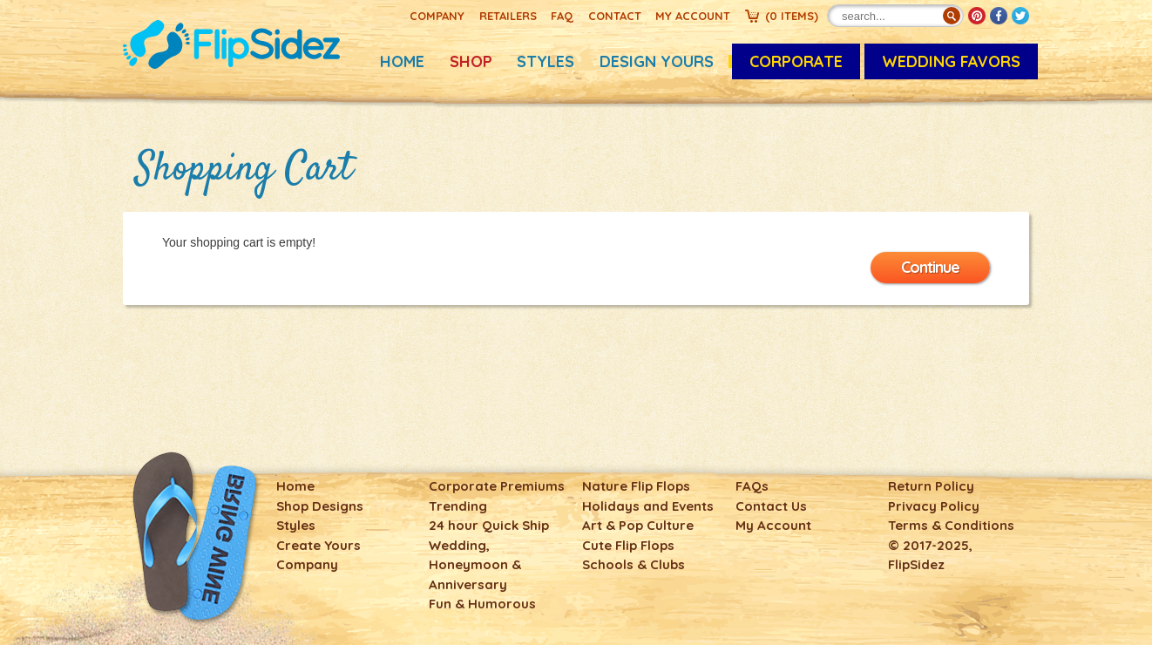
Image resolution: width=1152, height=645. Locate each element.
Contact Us (771, 506)
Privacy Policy (933, 506)
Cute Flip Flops (628, 545)
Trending (458, 506)
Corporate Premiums (497, 486)
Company (437, 16)
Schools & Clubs (633, 564)
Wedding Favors (951, 61)
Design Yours (657, 61)
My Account (692, 16)
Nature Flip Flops (636, 486)
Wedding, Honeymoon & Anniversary (475, 565)
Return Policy (931, 486)
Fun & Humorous (482, 603)
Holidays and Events (648, 506)
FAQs (752, 486)
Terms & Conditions (951, 525)
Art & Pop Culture (638, 525)
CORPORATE (796, 61)
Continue (930, 267)
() (791, 16)
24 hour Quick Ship (489, 525)
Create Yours (318, 545)
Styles (545, 61)
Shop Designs (319, 506)
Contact (614, 16)
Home (402, 61)
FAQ (562, 16)
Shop (471, 61)
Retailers (508, 16)
